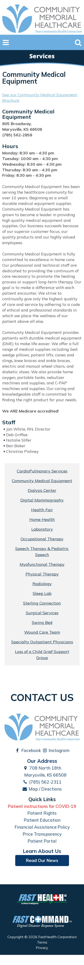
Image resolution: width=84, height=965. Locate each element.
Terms (42, 942)
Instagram (56, 750)
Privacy (42, 947)
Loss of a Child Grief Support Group (42, 654)
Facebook (28, 750)
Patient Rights (42, 813)
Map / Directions (42, 789)
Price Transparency (42, 834)
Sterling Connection (42, 603)
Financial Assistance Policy (42, 827)
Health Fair (42, 509)
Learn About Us (42, 851)
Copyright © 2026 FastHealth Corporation (42, 937)
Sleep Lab (42, 593)
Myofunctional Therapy (42, 564)
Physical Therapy (42, 574)
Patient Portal (42, 841)
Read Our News (42, 860)
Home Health (42, 519)
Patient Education (42, 820)
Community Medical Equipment (42, 480)
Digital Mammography (42, 500)
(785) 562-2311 (42, 782)
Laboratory (42, 529)
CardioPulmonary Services (42, 471)
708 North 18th (42, 768)
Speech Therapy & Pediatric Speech (42, 551)
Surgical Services (42, 612)
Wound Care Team (42, 632)
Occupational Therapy (42, 538)
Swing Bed (42, 622)
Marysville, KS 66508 (42, 775)
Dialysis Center (42, 490)
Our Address (42, 761)
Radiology (42, 583)
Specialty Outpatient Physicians (42, 641)
